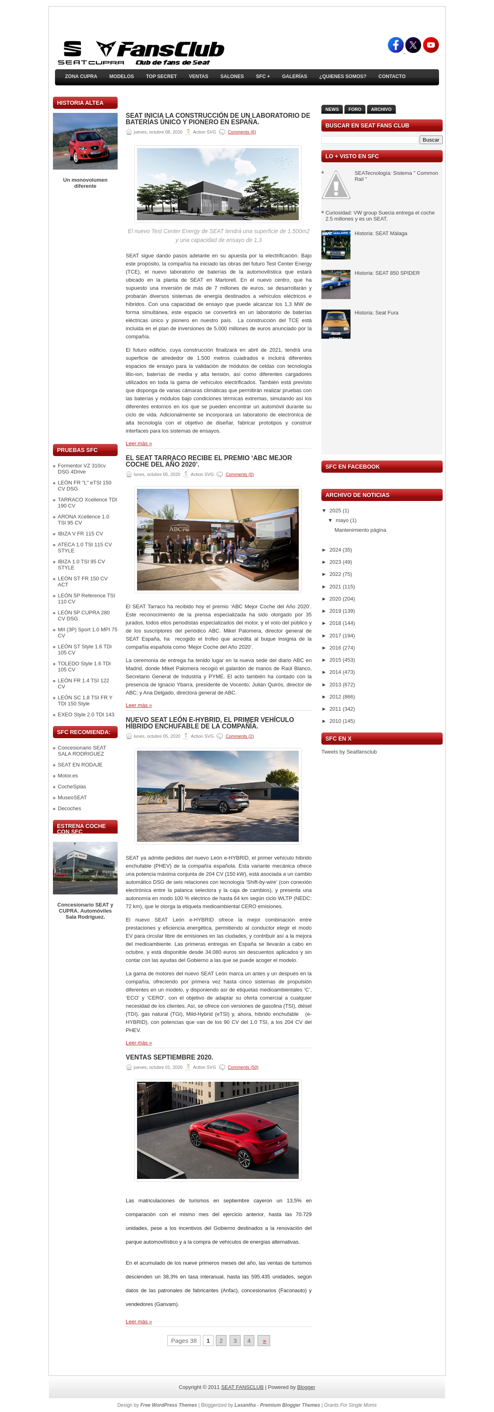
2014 (336, 672)
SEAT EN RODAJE (80, 765)
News (332, 109)
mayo (343, 520)
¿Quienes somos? (343, 76)
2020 (336, 599)
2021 (336, 587)
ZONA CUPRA (81, 76)
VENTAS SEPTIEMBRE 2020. (169, 1057)
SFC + (263, 76)
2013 (336, 685)
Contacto (391, 76)
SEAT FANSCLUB (242, 1387)
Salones (232, 76)
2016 (336, 648)
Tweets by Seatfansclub (349, 752)
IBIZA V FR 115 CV (80, 534)
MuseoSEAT (72, 797)
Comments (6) (242, 132)
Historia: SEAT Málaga (381, 233)
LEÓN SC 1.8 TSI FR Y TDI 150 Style (85, 700)
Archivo (381, 109)
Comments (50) (243, 1067)
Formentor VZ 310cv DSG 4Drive (82, 469)
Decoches (69, 808)
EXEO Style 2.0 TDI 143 (86, 714)
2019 (336, 611)
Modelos (122, 76)
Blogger (306, 1387)
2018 (336, 623)
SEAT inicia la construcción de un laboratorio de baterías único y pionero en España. (218, 119)
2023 (336, 562)
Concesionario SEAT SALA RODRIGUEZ (82, 751)
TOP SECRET (161, 76)
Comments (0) (240, 474)
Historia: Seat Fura (376, 313)
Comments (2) (240, 736)
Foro (354, 109)
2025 (336, 510)
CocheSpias (72, 787)
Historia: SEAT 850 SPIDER (387, 273)
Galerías (294, 76)
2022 (336, 574)
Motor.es (68, 776)
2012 (336, 697)
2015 (336, 660)
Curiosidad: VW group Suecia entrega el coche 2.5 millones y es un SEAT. (380, 216)
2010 (336, 721)
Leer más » (139, 443)
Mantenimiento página (360, 530)
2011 (336, 709)
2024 (336, 550)
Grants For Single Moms (350, 1405)
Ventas (198, 76)
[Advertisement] (85, 316)
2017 (336, 636)
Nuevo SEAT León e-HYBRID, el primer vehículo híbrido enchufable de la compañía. (210, 723)
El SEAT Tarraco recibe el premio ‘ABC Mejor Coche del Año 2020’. (209, 461)
